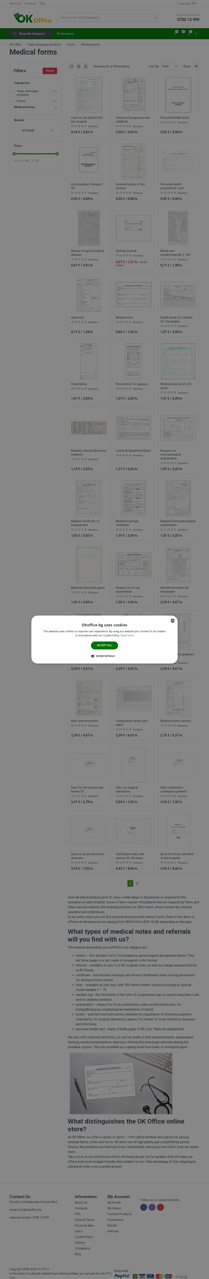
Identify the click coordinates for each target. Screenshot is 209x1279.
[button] (104, 655)
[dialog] (104, 639)
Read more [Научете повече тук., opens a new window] (127, 635)
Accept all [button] (104, 645)
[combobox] (172, 621)
